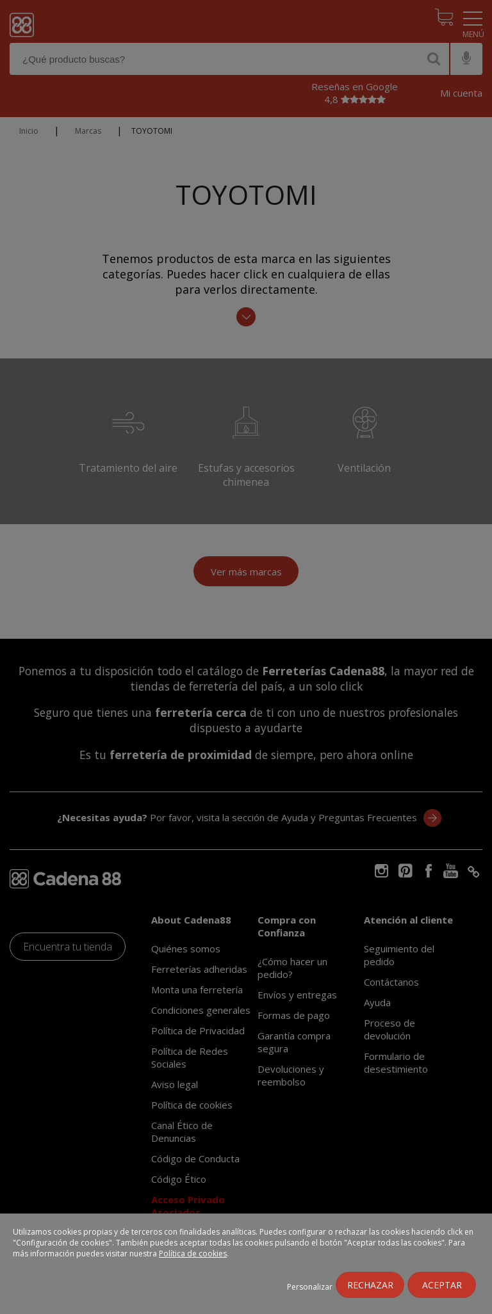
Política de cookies (193, 1253)
